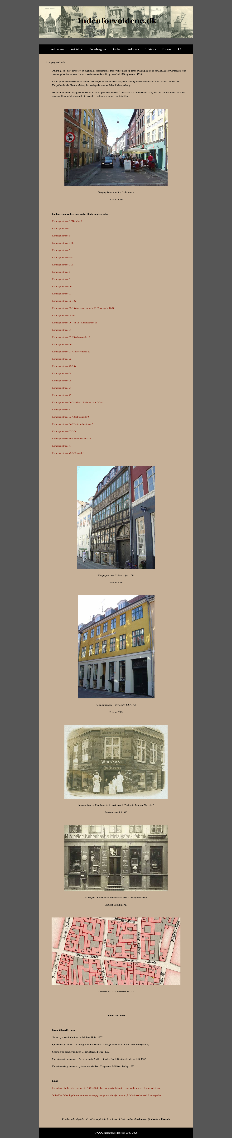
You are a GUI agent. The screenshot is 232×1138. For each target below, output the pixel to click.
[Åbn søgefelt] (180, 49)
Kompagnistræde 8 (61, 272)
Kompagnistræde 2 (61, 228)
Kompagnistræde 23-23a (64, 366)
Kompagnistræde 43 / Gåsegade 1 (68, 453)
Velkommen (57, 49)
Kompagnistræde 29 (62, 395)
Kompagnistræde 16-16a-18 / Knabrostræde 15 (74, 322)
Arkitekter (77, 49)
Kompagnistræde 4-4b (63, 243)
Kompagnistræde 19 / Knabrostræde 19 (71, 337)
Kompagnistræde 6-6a (62, 257)
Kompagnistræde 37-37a (64, 431)
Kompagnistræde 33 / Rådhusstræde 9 (70, 417)
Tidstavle (150, 49)
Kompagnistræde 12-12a (64, 301)
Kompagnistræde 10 (62, 286)
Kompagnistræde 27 (62, 388)
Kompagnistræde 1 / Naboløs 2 (67, 221)
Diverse (166, 49)
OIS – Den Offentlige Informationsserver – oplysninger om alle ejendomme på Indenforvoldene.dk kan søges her (107, 1095)
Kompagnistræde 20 (62, 344)
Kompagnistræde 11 (62, 293)
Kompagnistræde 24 (62, 373)
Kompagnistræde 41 (62, 446)
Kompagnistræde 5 (61, 250)
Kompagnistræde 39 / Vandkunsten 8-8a (71, 438)
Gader (116, 49)
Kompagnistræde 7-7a (62, 264)
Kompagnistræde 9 (61, 279)
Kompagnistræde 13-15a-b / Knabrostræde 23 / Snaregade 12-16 (83, 308)
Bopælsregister (98, 49)
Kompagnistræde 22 (62, 359)
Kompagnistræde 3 (61, 235)
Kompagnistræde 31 (62, 409)
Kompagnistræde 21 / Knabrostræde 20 (71, 351)
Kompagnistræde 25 (62, 380)
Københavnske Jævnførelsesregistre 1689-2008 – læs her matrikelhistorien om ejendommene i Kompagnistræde (106, 1088)
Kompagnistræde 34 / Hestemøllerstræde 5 (72, 424)
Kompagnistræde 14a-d (63, 315)
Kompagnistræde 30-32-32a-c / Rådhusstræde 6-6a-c (77, 402)
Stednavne (133, 49)
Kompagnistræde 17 (62, 330)
